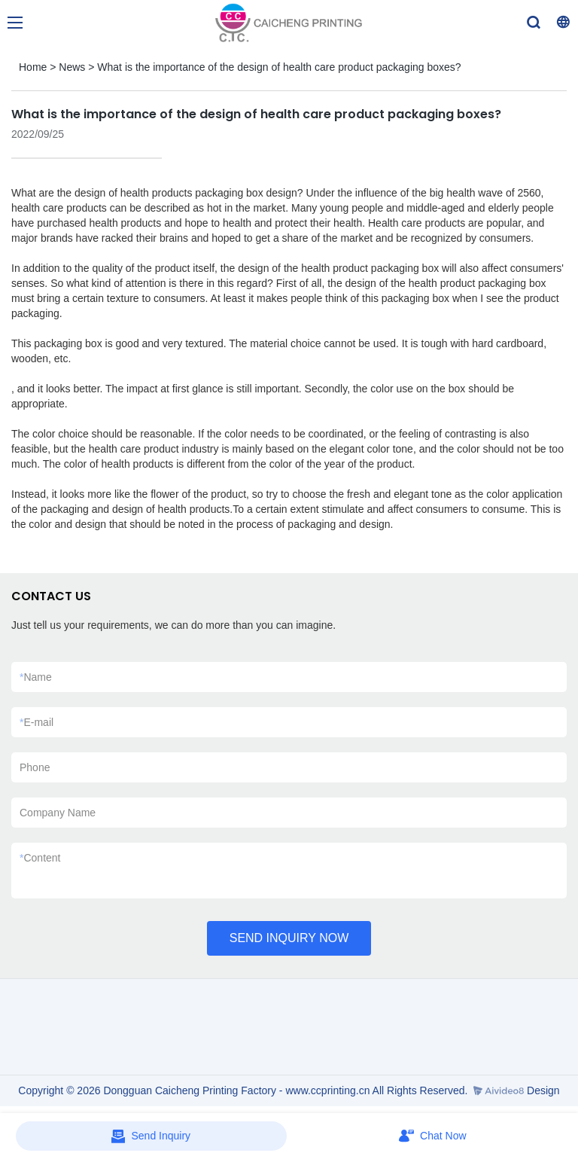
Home (33, 67)
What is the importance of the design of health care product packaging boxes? (279, 67)
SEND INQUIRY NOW (289, 938)
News (72, 67)
